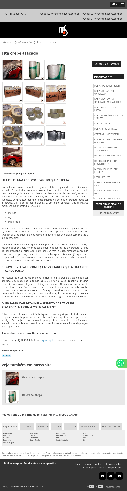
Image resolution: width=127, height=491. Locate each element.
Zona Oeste (42, 426)
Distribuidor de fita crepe (108, 155)
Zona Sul (57, 426)
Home (77, 463)
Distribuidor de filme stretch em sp (105, 149)
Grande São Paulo (89, 426)
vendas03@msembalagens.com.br (102, 13)
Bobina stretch (102, 123)
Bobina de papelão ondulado (104, 92)
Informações (103, 77)
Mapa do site (114, 467)
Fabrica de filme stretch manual (107, 192)
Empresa (87, 463)
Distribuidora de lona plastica (106, 170)
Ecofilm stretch (103, 177)
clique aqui (46, 340)
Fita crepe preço (31, 395)
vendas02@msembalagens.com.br (59, 13)
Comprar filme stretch (106, 134)
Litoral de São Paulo (111, 426)
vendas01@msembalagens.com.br (102, 18)
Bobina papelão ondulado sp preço (108, 117)
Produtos (98, 463)
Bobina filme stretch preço (105, 109)
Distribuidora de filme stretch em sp (106, 162)
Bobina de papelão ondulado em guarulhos (108, 100)
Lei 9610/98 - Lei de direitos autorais (67, 455)
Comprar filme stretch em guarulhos (108, 141)
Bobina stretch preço (106, 128)
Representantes (113, 463)
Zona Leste (71, 426)
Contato (102, 467)
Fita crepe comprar (33, 377)
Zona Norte (27, 426)
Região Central (10, 426)
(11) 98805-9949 (15, 13)
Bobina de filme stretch (107, 85)
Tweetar (6, 355)
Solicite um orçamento (107, 63)
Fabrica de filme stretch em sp (107, 184)
